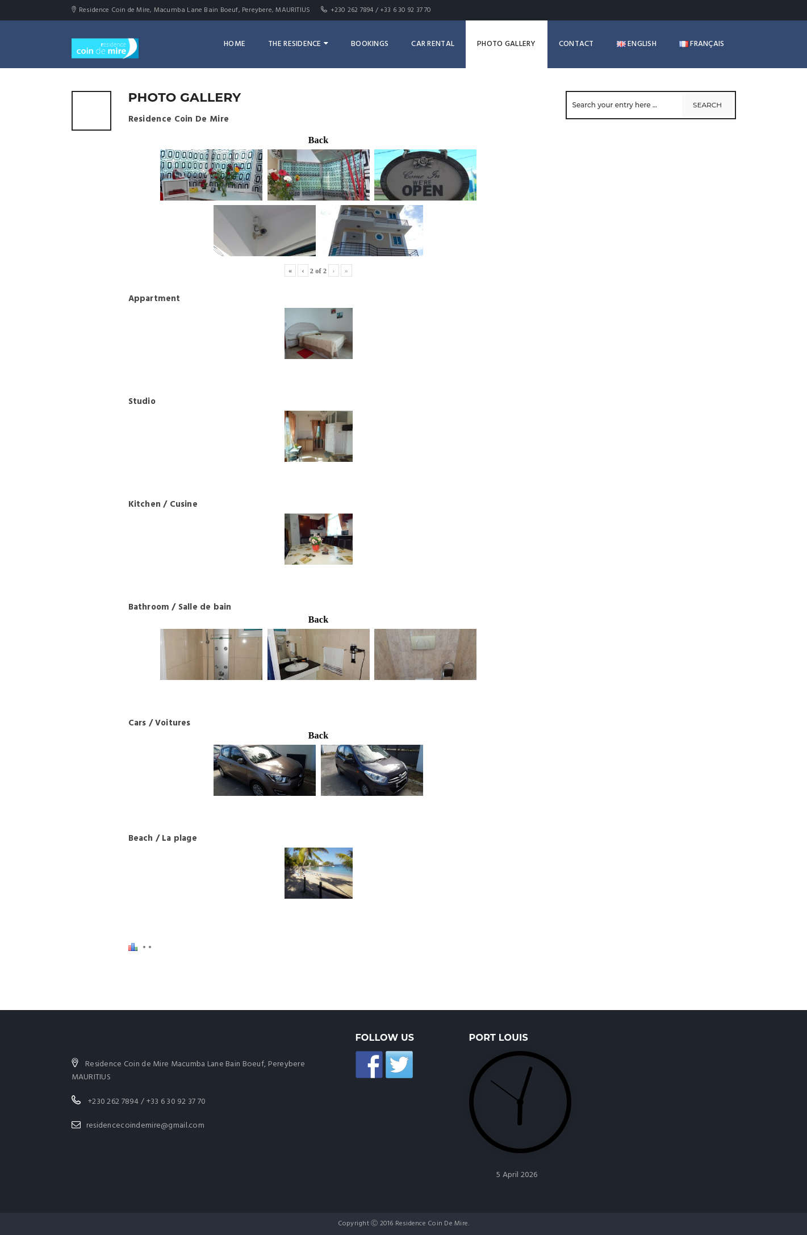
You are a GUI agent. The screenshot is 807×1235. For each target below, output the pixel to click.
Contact (576, 44)
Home (234, 44)
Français (702, 44)
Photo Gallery (506, 44)
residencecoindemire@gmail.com (145, 1125)
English (637, 44)
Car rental (432, 44)
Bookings (369, 44)
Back (318, 140)
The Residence (298, 44)
